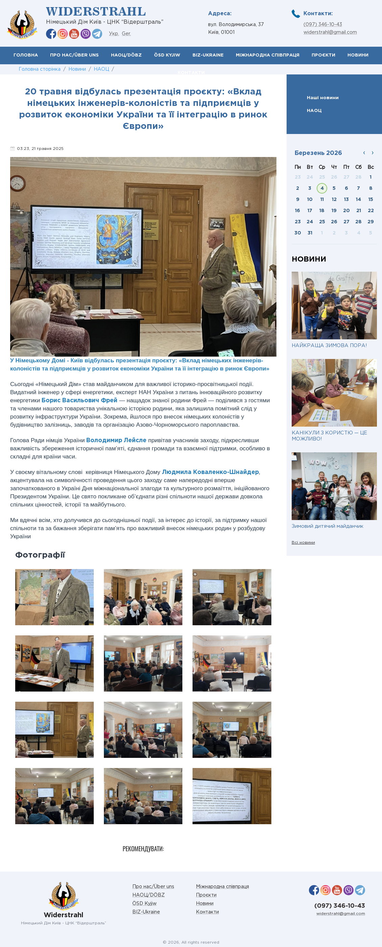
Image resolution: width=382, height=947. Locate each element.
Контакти (207, 912)
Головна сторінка (40, 69)
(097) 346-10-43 (323, 25)
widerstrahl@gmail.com (330, 32)
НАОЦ (101, 69)
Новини (357, 55)
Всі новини (303, 542)
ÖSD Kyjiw (167, 55)
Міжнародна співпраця (267, 55)
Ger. (126, 34)
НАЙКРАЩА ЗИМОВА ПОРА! (329, 345)
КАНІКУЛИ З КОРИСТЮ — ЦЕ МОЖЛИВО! (329, 436)
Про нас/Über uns (74, 55)
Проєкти (323, 55)
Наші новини (323, 98)
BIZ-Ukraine (208, 55)
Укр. (114, 34)
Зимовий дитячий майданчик (327, 526)
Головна (26, 55)
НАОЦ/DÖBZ (126, 55)
